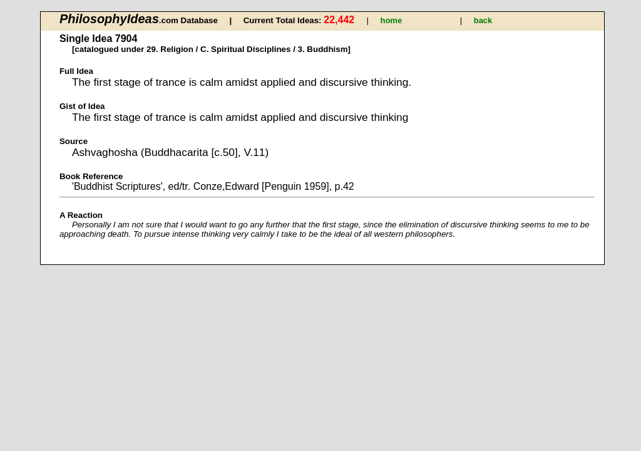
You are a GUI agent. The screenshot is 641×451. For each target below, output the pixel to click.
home (391, 20)
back (483, 20)
